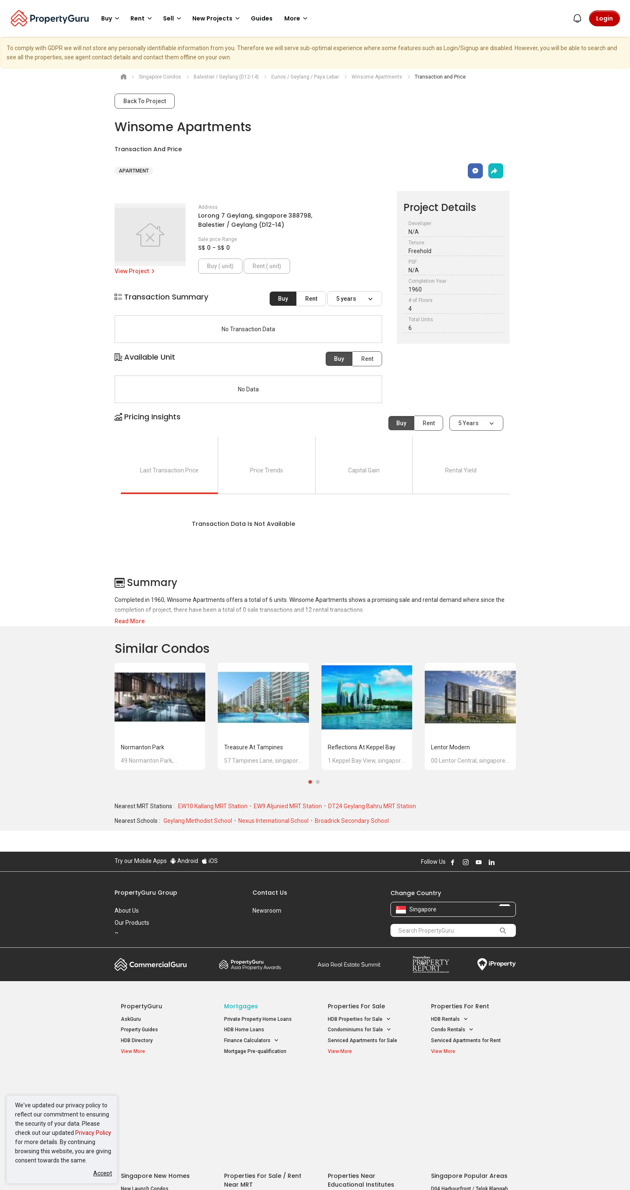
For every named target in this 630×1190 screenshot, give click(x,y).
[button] (315, 424)
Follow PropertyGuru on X (503, 862)
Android (184, 861)
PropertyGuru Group (146, 892)
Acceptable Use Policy (144, 1170)
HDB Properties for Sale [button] (359, 1019)
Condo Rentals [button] (452, 1029)
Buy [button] (111, 18)
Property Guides (139, 1030)
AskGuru (131, 1019)
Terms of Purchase (308, 1170)
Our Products (132, 922)
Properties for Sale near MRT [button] (262, 1100)
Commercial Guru (151, 964)
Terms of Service (204, 1170)
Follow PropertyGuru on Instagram (466, 862)
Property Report (430, 964)
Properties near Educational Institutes (361, 1082)
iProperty (496, 964)
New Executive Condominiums (156, 1102)
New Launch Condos (144, 1091)
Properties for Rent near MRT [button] (262, 1111)
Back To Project (144, 101)
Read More (130, 621)
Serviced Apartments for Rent (466, 1040)
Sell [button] (173, 18)
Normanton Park (142, 747)
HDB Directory (137, 1040)
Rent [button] (142, 18)
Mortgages (241, 1006)
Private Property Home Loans (258, 1019)
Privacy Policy (93, 1132)
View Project (135, 271)
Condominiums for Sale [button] (359, 1029)
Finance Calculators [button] (251, 1040)
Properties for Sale (356, 1006)
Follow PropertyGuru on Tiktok (512, 862)
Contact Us (270, 892)
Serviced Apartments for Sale (362, 1040)
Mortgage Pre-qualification (255, 1051)
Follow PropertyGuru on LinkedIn (492, 862)
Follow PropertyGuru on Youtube (479, 862)
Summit (349, 964)
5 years (346, 298)
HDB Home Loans (244, 1030)
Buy (283, 298)
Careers (125, 934)
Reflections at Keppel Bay (361, 747)
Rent (311, 298)
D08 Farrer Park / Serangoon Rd (467, 1121)
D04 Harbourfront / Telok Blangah (469, 1091)
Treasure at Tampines (253, 747)
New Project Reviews (145, 1113)
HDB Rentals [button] (449, 1019)
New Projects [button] (217, 18)
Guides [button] (262, 18)
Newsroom (267, 910)
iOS (209, 861)
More (297, 18)
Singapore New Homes (155, 1078)
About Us (127, 910)
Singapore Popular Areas (469, 1078)
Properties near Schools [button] (360, 1111)
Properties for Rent (460, 1006)
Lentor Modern (450, 747)
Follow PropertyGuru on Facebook (453, 862)
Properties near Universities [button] (364, 1100)
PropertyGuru (141, 1006)
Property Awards (250, 964)
